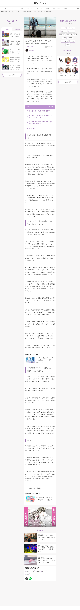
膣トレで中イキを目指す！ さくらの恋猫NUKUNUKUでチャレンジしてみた (46, 560)
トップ (4, 8)
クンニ (72, 41)
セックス (63, 31)
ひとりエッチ (30, 8)
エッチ (64, 28)
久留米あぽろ (41, 557)
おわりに (32, 128)
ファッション (56, 8)
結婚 (66, 8)
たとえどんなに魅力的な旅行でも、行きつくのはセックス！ (40, 116)
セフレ (33, 571)
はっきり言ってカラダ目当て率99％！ (40, 111)
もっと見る (12, 75)
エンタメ (39, 8)
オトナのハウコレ (5, 11)
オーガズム (65, 41)
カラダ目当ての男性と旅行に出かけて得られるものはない (40, 123)
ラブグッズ (71, 28)
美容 (47, 8)
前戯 (64, 37)
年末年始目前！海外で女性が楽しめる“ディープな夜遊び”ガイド (46, 549)
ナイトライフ (13, 8)
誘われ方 (28, 574)
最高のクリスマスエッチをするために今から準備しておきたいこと (46, 537)
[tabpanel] (40, 517)
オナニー (69, 34)
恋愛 (22, 8)
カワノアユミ (41, 545)
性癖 (75, 34)
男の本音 (28, 571)
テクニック (71, 31)
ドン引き (38, 571)
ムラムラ (62, 34)
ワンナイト (44, 571)
